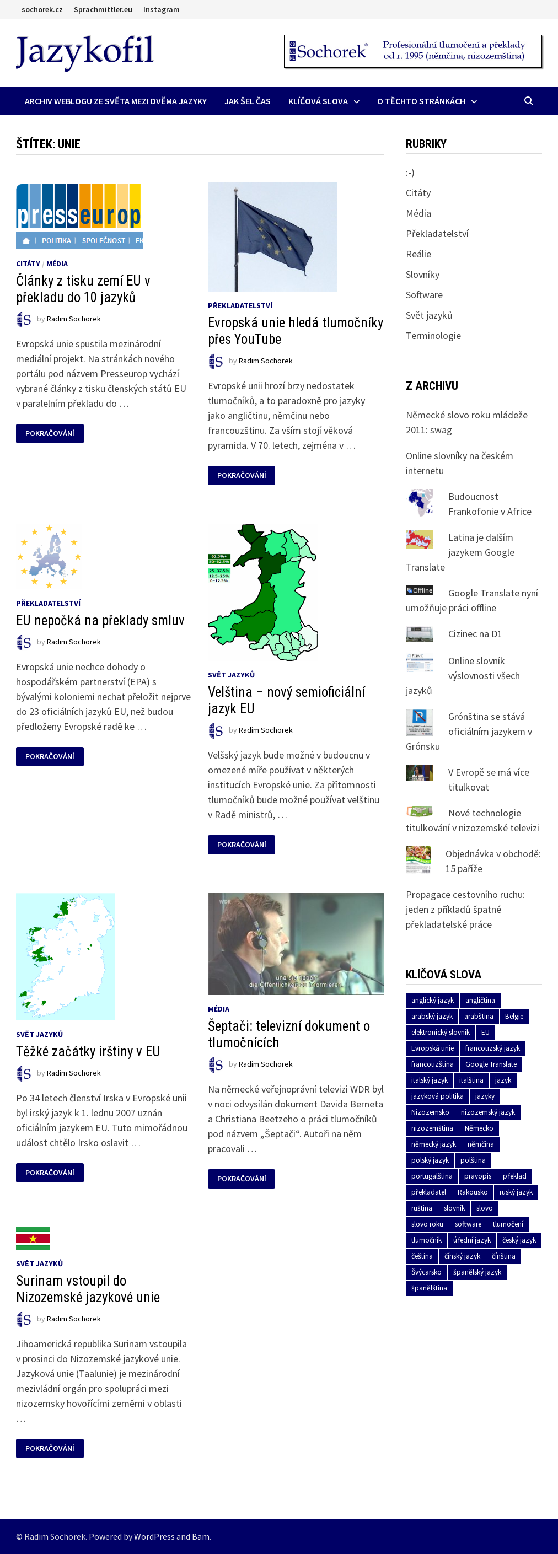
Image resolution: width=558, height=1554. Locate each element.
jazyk (503, 1080)
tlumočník (426, 1240)
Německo (479, 1128)
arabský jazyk (432, 1016)
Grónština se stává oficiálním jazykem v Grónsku (469, 731)
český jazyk (519, 1240)
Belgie (514, 1016)
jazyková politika (437, 1096)
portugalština (432, 1176)
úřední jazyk (472, 1240)
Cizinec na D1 (475, 633)
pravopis (477, 1176)
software (468, 1224)
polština (473, 1160)
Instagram (161, 9)
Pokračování (49, 433)
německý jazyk (433, 1144)
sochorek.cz (42, 9)
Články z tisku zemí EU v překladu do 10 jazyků (83, 289)
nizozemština (432, 1128)
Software (424, 294)
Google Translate (491, 1064)
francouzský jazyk (492, 1048)
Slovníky (422, 274)
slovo (484, 1208)
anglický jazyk (432, 1000)
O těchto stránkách (421, 100)
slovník (454, 1208)
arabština (478, 1016)
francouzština (432, 1064)
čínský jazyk (462, 1256)
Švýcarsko (426, 1272)
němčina (481, 1144)
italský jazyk (429, 1080)
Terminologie (433, 335)
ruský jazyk (516, 1192)
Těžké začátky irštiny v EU (88, 1052)
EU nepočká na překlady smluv (100, 620)
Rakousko (473, 1192)
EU (485, 1032)
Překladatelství (240, 305)
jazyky (485, 1096)
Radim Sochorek (74, 319)
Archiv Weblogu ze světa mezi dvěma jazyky (116, 100)
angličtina (480, 1000)
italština (471, 1080)
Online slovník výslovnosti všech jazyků (463, 675)
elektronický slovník (440, 1032)
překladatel (428, 1192)
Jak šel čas (247, 100)
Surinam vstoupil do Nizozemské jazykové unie (88, 1289)
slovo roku (427, 1224)
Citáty (28, 263)
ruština (421, 1208)
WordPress (154, 1536)
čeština (422, 1256)
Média (57, 263)
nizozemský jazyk (488, 1112)
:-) (410, 172)
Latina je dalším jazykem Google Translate (460, 552)
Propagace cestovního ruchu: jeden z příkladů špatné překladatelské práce (465, 909)
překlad (515, 1176)
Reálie (418, 254)
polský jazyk (430, 1160)
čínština (504, 1256)
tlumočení (508, 1224)
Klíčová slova (318, 100)
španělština (429, 1288)
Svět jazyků (231, 675)
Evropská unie (432, 1048)
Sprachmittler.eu (103, 9)
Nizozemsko (430, 1112)
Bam (201, 1536)
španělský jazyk (477, 1272)
